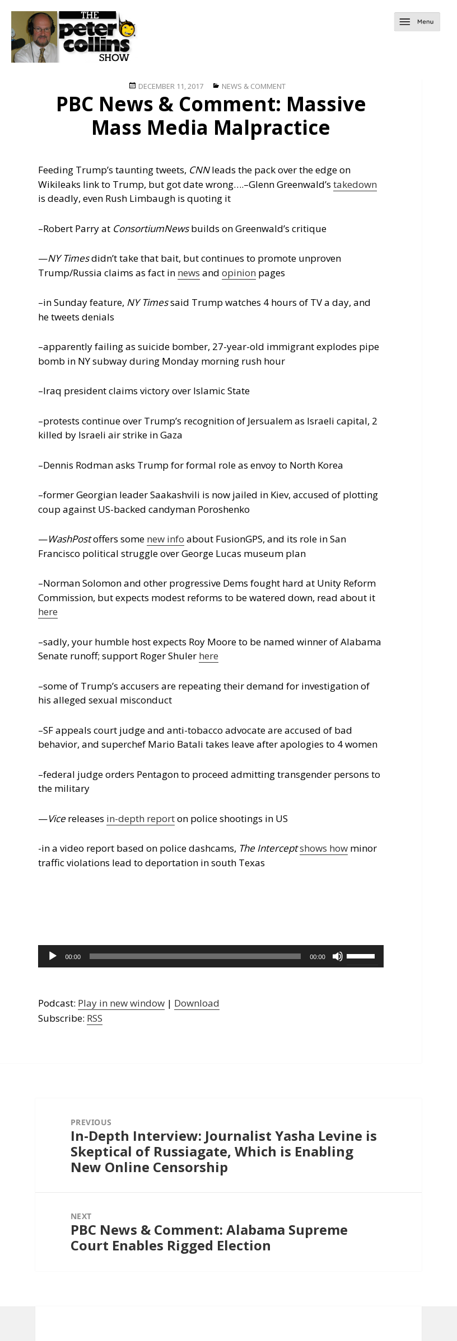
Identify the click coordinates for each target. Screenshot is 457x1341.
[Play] (52, 956)
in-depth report (140, 818)
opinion (239, 272)
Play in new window (121, 1003)
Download (197, 1003)
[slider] (195, 956)
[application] (210, 956)
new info (165, 538)
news (189, 272)
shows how (324, 848)
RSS (94, 1018)
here (48, 611)
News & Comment (254, 86)
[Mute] (337, 956)
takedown (355, 184)
